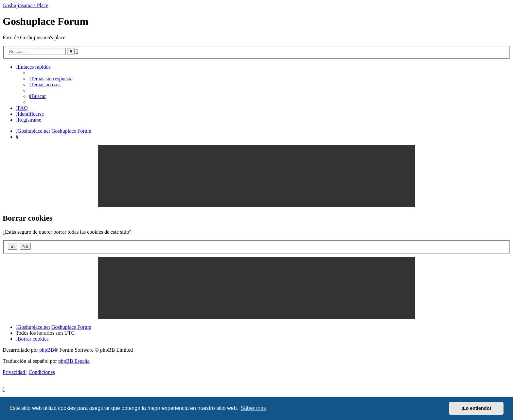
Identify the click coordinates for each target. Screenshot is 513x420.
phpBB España (74, 361)
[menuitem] (51, 78)
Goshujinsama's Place (25, 5)
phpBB (46, 350)
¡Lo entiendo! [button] (476, 408)
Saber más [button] (253, 408)
